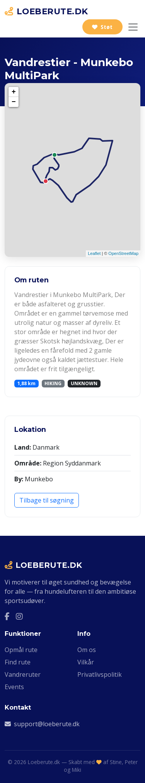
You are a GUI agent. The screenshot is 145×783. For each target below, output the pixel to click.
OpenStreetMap (123, 253)
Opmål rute (21, 649)
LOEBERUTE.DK (46, 11)
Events (14, 687)
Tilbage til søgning (46, 500)
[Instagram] (19, 616)
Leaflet (94, 253)
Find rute (18, 662)
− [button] (14, 102)
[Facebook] (7, 616)
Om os (86, 649)
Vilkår (85, 662)
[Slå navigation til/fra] (133, 27)
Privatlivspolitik (99, 674)
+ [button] (14, 92)
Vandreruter (23, 674)
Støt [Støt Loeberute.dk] (102, 27)
